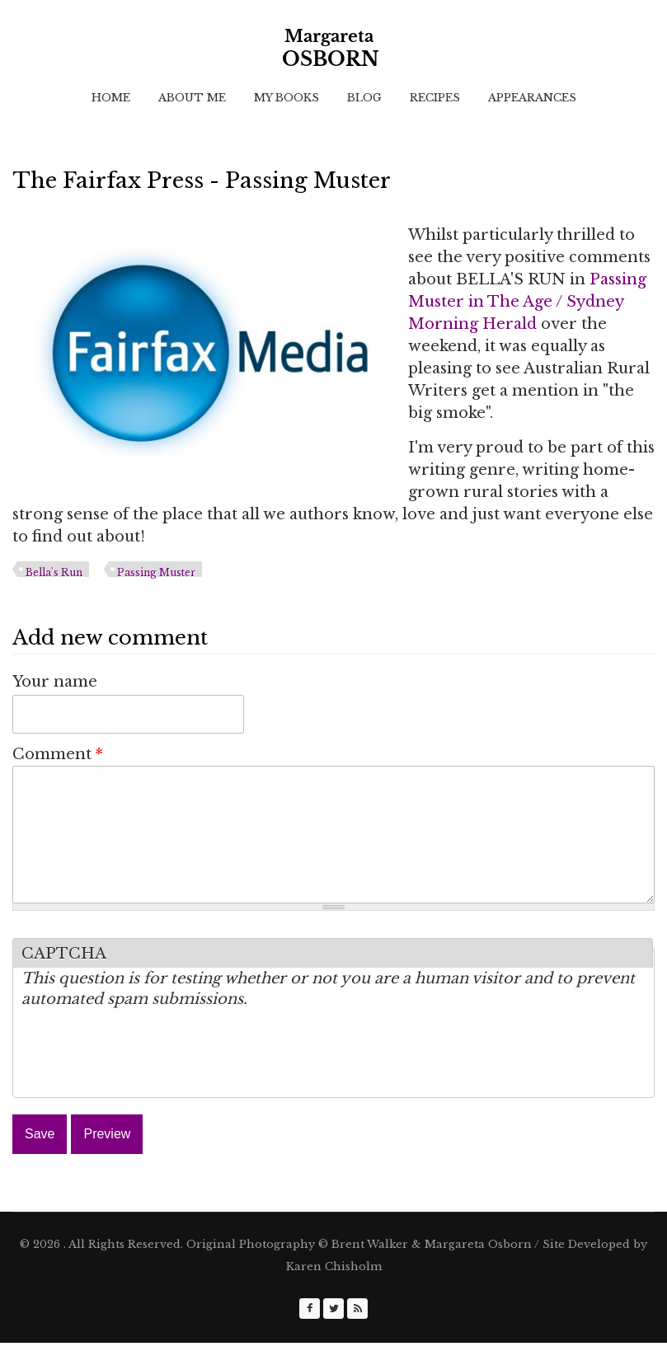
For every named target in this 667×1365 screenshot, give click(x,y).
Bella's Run (54, 572)
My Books (286, 98)
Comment (57, 754)
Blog (364, 98)
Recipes (435, 98)
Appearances (532, 98)
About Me (192, 98)
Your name (54, 682)
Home (111, 98)
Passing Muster (156, 572)
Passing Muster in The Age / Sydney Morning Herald (527, 301)
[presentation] (146, 1079)
